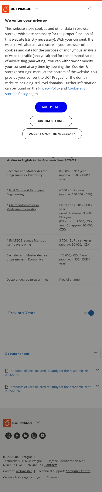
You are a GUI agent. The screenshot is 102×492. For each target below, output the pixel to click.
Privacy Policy (49, 88)
